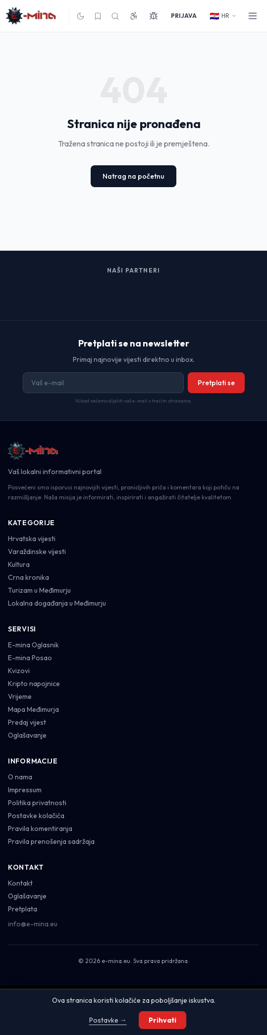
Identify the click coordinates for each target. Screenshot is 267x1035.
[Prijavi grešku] (153, 15)
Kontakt (20, 883)
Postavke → (108, 1020)
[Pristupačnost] (133, 15)
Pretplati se (216, 382)
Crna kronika (28, 577)
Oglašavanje (27, 735)
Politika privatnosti (37, 802)
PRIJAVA (184, 15)
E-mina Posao (30, 657)
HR (223, 16)
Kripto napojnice (34, 683)
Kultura (19, 564)
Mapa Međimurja (33, 709)
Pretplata (22, 908)
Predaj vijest (27, 722)
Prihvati (162, 1020)
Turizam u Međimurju (39, 590)
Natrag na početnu (133, 176)
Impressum (25, 789)
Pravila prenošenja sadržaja (51, 841)
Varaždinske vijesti (37, 551)
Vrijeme (20, 696)
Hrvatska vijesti (31, 538)
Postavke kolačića (36, 815)
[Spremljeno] (98, 16)
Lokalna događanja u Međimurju (57, 603)
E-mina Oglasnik (33, 644)
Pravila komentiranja (40, 828)
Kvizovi (19, 670)
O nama (20, 776)
